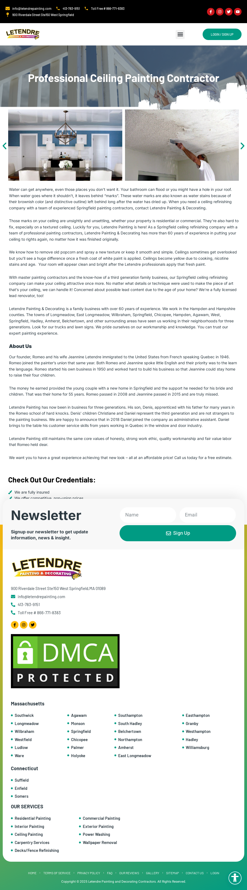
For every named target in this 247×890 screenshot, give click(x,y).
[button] (180, 34)
